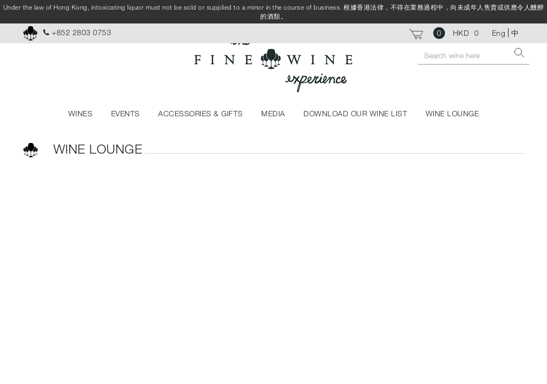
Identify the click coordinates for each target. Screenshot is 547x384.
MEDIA (273, 113)
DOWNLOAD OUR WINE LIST (355, 113)
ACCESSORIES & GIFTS (200, 113)
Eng (499, 32)
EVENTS (125, 113)
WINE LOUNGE (452, 113)
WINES (80, 113)
